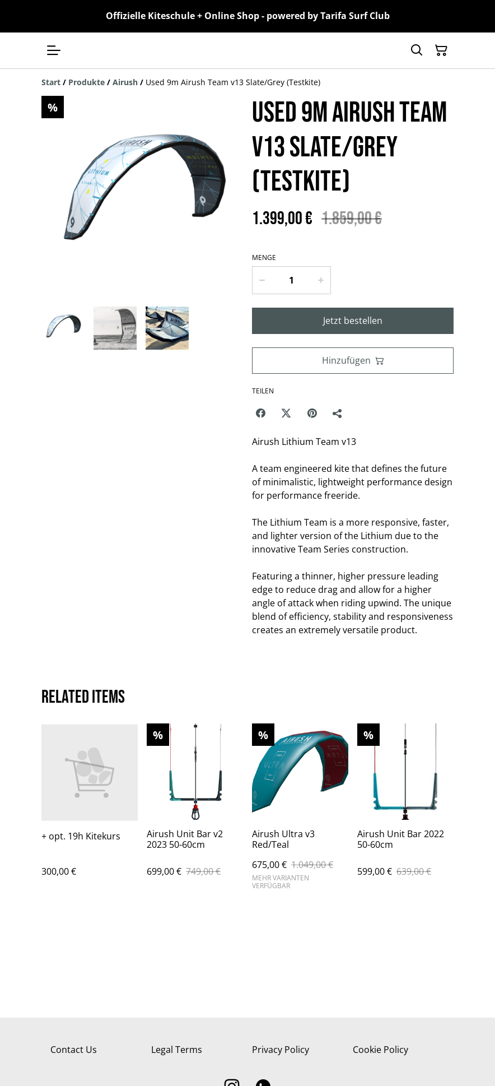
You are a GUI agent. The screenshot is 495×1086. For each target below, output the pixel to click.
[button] (63, 328)
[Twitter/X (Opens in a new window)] (286, 413)
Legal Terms (176, 1049)
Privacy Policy (280, 1049)
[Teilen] (337, 413)
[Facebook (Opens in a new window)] (260, 413)
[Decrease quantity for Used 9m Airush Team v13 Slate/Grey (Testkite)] (262, 280)
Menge (264, 258)
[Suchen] (416, 50)
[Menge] (291, 280)
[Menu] (53, 50)
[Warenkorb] (441, 50)
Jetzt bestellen (352, 320)
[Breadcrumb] (247, 82)
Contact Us (73, 1049)
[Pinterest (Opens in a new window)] (311, 413)
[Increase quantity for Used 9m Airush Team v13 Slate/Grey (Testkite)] (321, 280)
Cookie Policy (380, 1049)
